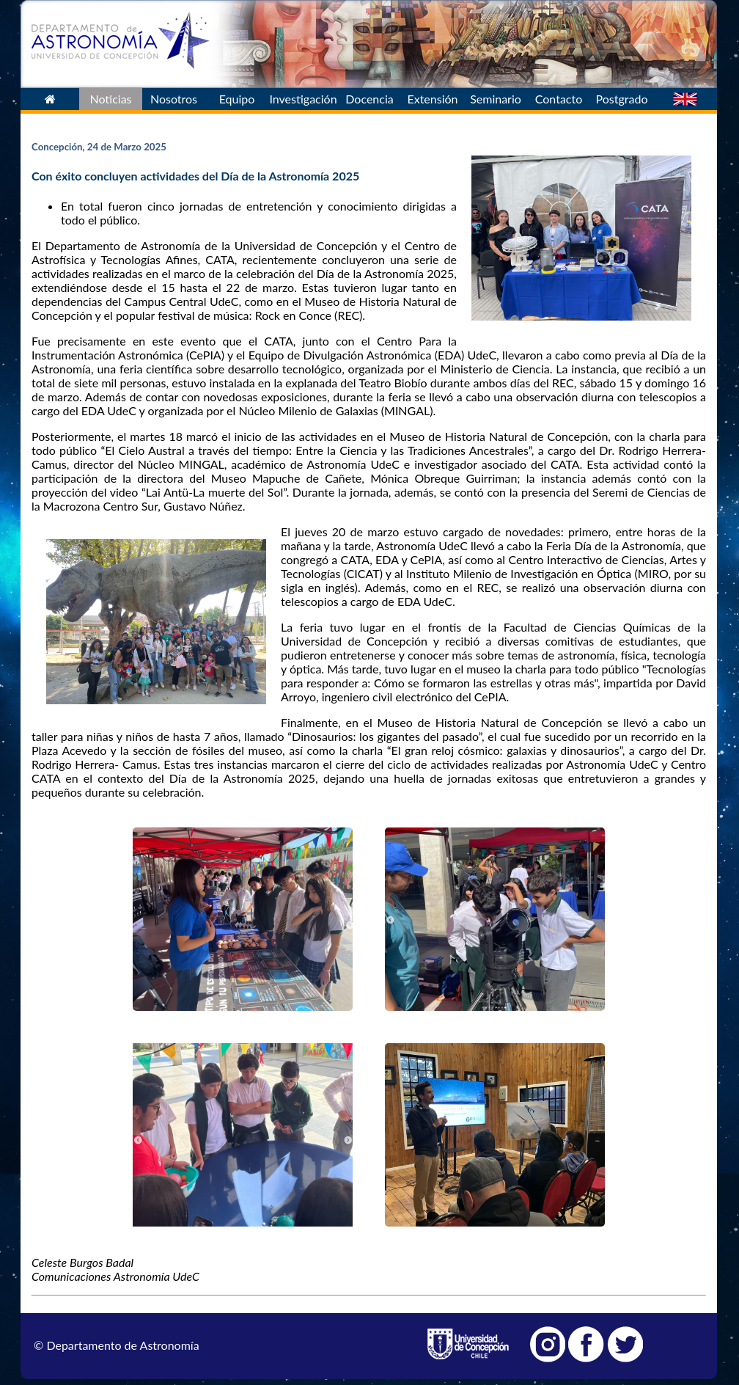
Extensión (432, 99)
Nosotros (173, 99)
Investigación (303, 99)
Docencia (369, 99)
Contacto (559, 99)
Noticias (110, 99)
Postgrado (622, 99)
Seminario (495, 99)
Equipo (237, 99)
